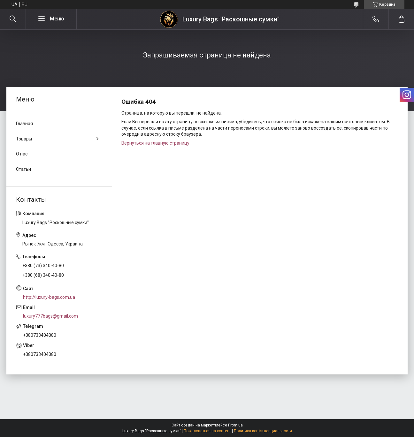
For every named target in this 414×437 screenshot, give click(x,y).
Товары (24, 138)
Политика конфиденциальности (263, 431)
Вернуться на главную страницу (155, 143)
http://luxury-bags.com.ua (49, 297)
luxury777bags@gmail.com (50, 316)
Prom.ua (235, 425)
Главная (24, 123)
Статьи (23, 169)
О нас (21, 153)
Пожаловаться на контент (207, 431)
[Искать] (13, 19)
